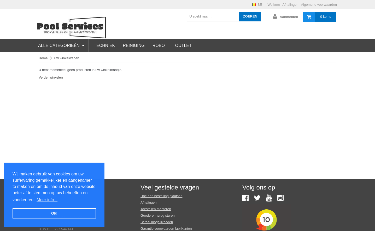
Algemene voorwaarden (319, 5)
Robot (160, 45)
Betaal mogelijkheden (156, 222)
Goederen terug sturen (157, 215)
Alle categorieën (61, 45)
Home (43, 58)
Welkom (274, 5)
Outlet (183, 45)
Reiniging (134, 45)
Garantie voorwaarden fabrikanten (166, 228)
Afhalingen (290, 5)
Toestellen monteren (155, 209)
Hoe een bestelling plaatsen (161, 196)
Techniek (104, 45)
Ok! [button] (54, 213)
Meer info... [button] (47, 200)
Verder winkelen (51, 77)
